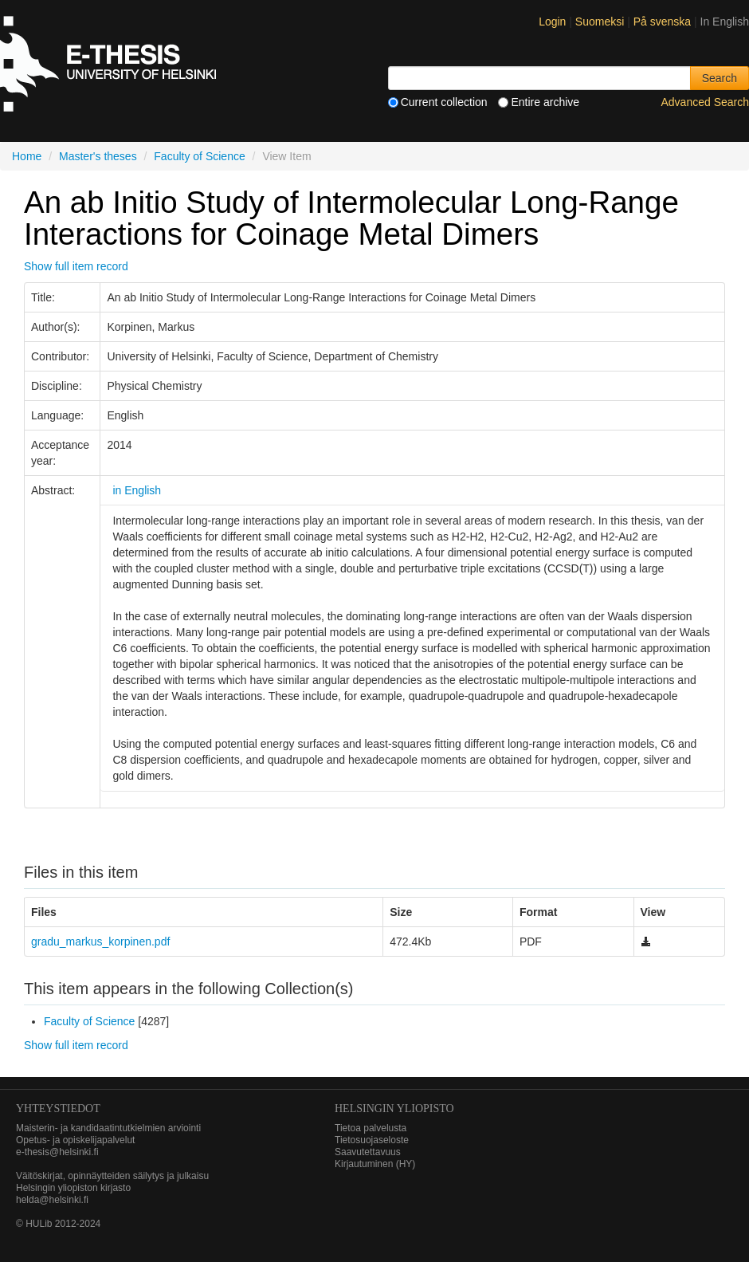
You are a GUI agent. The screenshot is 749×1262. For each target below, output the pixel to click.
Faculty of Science (199, 156)
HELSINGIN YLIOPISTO (394, 1109)
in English (136, 490)
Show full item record (76, 266)
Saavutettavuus (368, 1152)
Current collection (438, 102)
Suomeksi (601, 21)
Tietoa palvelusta (370, 1128)
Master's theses (98, 156)
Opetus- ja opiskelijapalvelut (75, 1140)
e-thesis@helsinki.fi (57, 1152)
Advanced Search (705, 102)
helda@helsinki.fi (52, 1199)
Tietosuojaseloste (372, 1140)
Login (552, 21)
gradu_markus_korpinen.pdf (100, 941)
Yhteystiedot (58, 1109)
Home (26, 156)
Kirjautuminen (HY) (375, 1164)
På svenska (663, 21)
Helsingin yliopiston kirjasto (73, 1187)
